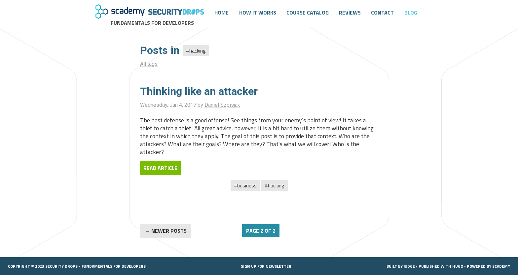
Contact (382, 13)
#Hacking (274, 185)
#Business (245, 185)
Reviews (350, 13)
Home (221, 13)
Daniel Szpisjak (222, 105)
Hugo (457, 266)
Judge (409, 266)
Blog (410, 13)
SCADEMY (501, 266)
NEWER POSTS (169, 231)
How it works (257, 13)
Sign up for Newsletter (266, 266)
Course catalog (307, 13)
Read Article (160, 168)
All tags (149, 64)
